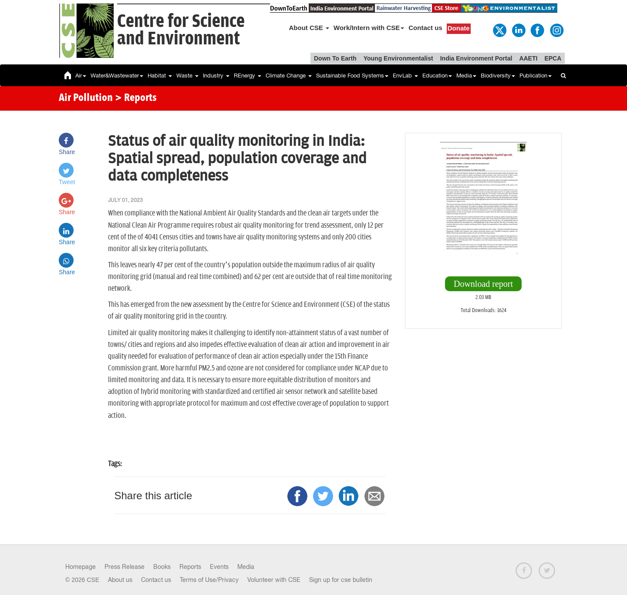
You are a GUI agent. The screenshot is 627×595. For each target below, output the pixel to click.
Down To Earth (335, 58)
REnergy (247, 75)
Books (162, 566)
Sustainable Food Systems (352, 75)
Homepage (80, 566)
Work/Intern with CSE (369, 27)
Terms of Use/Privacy (209, 579)
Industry (216, 75)
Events (219, 566)
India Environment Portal (476, 58)
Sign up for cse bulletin (340, 579)
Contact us (425, 27)
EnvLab (405, 75)
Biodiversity (498, 75)
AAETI (528, 58)
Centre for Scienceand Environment (181, 30)
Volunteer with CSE (273, 579)
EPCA (552, 58)
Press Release (124, 566)
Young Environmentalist (398, 58)
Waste (187, 75)
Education (437, 75)
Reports (190, 566)
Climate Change (289, 75)
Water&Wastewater (117, 75)
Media (466, 75)
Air (80, 75)
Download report (483, 284)
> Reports (136, 98)
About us (120, 579)
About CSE (309, 27)
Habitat (160, 75)
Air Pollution (86, 98)
